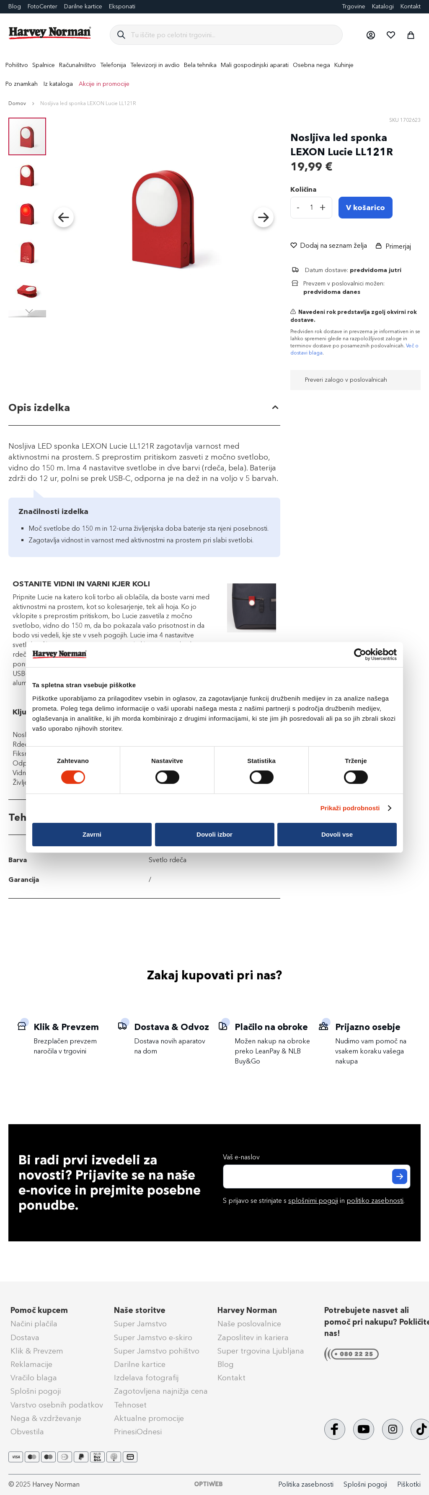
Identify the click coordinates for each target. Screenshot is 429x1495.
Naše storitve (139, 1310)
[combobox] (233, 35)
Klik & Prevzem (36, 1351)
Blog (225, 1364)
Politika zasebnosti (305, 1484)
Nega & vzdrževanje (45, 1418)
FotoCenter (42, 6)
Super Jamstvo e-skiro (153, 1337)
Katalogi (383, 6)
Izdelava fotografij (146, 1377)
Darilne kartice (83, 6)
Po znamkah (21, 83)
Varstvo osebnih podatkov (56, 1405)
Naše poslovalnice (249, 1323)
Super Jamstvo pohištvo (156, 1351)
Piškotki (409, 1484)
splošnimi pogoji (313, 1201)
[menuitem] (16, 65)
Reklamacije (31, 1364)
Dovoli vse (337, 834)
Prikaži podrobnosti (350, 808)
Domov (17, 103)
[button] (370, 35)
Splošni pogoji (35, 1391)
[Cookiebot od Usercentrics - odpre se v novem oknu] (360, 654)
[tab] (144, 408)
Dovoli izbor (214, 834)
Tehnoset (130, 1405)
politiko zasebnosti (374, 1201)
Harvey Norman (247, 1310)
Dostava (24, 1337)
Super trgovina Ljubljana (260, 1351)
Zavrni (92, 834)
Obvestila (27, 1431)
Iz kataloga (58, 83)
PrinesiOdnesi (138, 1431)
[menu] (214, 74)
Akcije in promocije (104, 83)
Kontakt (411, 6)
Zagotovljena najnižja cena (161, 1391)
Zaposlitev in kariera (253, 1337)
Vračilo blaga (33, 1377)
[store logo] (50, 33)
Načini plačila (33, 1323)
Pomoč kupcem (39, 1310)
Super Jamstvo (140, 1323)
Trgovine (353, 6)
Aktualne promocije (149, 1418)
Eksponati (122, 6)
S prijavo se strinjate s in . (314, 1201)
